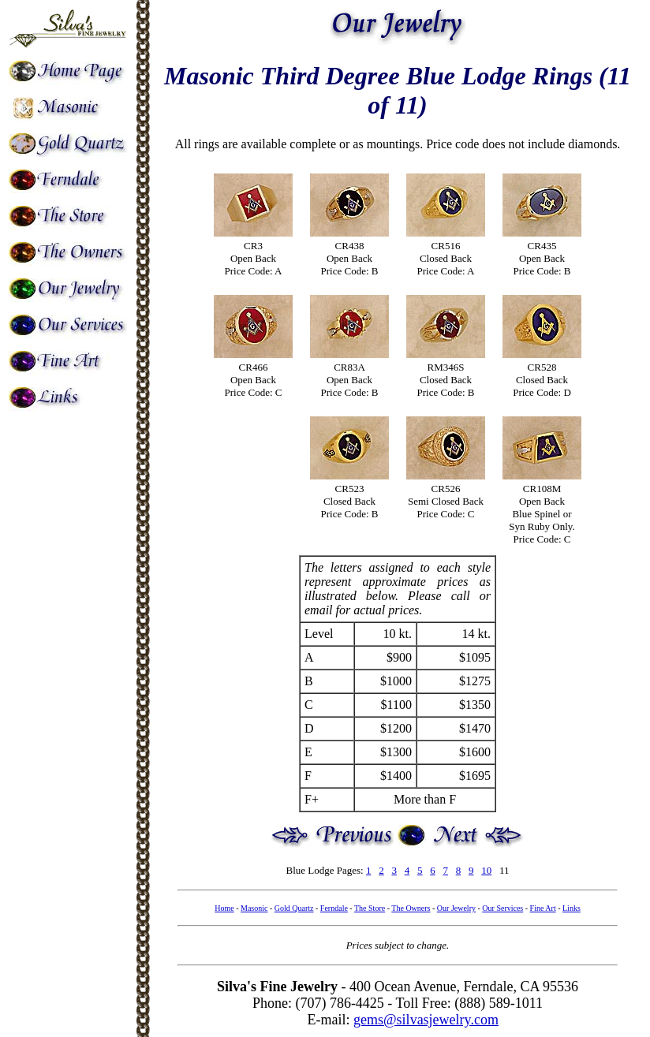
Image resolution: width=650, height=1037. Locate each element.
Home (224, 908)
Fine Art (543, 908)
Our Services (502, 908)
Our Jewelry (456, 908)
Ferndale (334, 908)
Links (571, 908)
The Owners (410, 908)
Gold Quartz (294, 908)
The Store (369, 908)
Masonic (254, 908)
